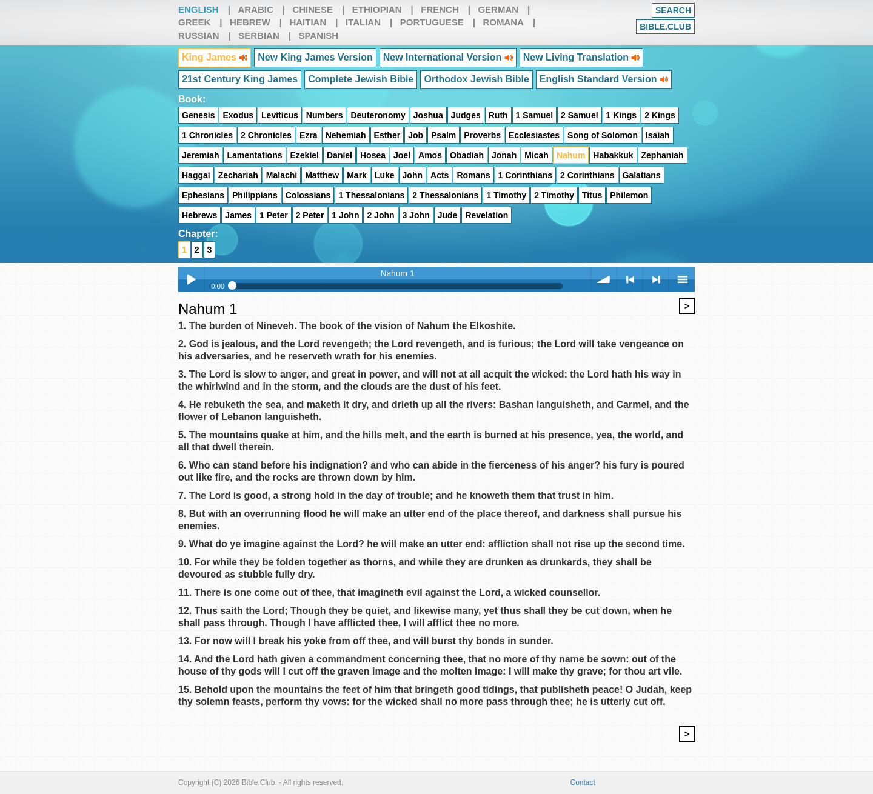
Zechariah (238, 175)
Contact (582, 782)
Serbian (258, 35)
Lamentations (254, 155)
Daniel (339, 155)
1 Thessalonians (371, 195)
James (238, 215)
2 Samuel (579, 115)
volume (604, 279)
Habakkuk (613, 155)
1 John (345, 215)
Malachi (281, 175)
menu (682, 279)
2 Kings (659, 115)
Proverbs (482, 135)
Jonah (504, 155)
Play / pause (191, 279)
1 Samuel (534, 115)
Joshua (428, 115)
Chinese (312, 9)
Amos (430, 155)
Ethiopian (377, 9)
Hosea (373, 155)
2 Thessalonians (445, 195)
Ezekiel (304, 155)
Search (673, 10)
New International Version (448, 57)
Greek (194, 22)
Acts (439, 175)
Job (415, 135)
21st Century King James (240, 79)
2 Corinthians (587, 175)
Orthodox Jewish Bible (476, 79)
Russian (198, 35)
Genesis (198, 115)
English (198, 9)
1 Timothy (506, 195)
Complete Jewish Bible (360, 79)
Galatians (642, 175)
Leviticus (279, 115)
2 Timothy (554, 195)
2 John (380, 215)
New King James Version (315, 57)
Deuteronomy (377, 115)
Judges (466, 115)
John (413, 175)
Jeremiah (200, 155)
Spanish (318, 35)
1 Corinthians (525, 175)
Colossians (308, 195)
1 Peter (273, 215)
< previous (630, 279)
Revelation (486, 215)
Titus (592, 195)
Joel (401, 155)
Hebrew (250, 22)
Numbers (324, 115)
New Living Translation (581, 57)
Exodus (237, 115)
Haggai (196, 175)
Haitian (307, 22)
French (440, 9)
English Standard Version (604, 79)
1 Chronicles (207, 135)
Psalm (443, 135)
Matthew (322, 175)
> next (656, 279)
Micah (536, 155)
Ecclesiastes (534, 135)
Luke (385, 175)
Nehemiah (346, 135)
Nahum (571, 155)
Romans (473, 175)
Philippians (255, 195)
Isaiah (658, 135)
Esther (387, 135)
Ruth (498, 115)
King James (214, 57)
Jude (448, 215)
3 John (416, 215)
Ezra (308, 135)
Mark (357, 175)
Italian (363, 22)
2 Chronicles (266, 135)
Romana (503, 22)
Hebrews (199, 215)
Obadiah (467, 155)
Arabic (255, 9)
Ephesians (203, 195)
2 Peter (310, 215)
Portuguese (432, 22)
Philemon (629, 195)
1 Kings (621, 115)
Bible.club (665, 27)
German (498, 9)
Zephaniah (662, 155)
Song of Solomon (602, 135)
